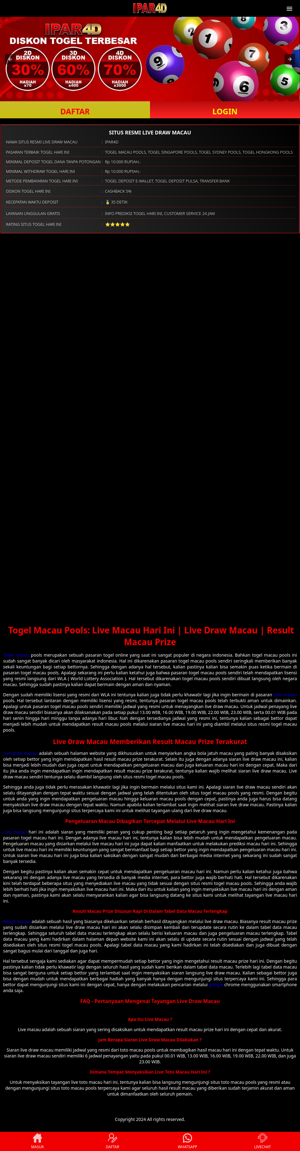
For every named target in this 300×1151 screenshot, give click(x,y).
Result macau (17, 921)
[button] (10, 59)
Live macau (15, 832)
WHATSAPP (187, 1141)
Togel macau (16, 655)
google (216, 984)
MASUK (37, 1141)
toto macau (285, 695)
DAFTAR (75, 111)
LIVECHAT (262, 1141)
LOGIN (225, 111)
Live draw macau (20, 753)
